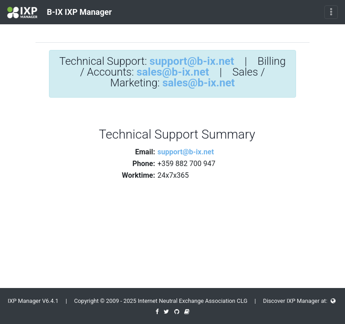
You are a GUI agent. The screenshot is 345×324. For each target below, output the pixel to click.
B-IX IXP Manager (59, 12)
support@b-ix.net (192, 61)
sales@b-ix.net (173, 72)
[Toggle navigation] (331, 12)
